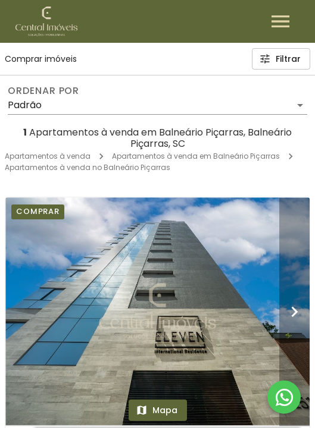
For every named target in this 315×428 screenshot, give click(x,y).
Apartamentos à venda (48, 156)
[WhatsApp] (284, 397)
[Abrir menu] (280, 21)
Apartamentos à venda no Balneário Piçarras (87, 167)
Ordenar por (43, 91)
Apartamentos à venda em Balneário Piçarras (196, 156)
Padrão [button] (25, 105)
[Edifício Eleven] (157, 311)
